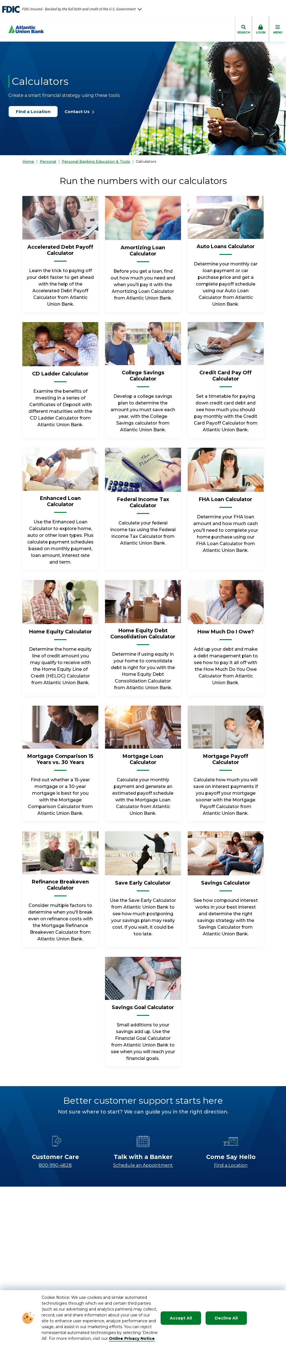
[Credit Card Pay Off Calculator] (225, 378)
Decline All (226, 1318)
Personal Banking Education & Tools (96, 161)
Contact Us (80, 111)
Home (28, 161)
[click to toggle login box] (260, 29)
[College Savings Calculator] (143, 378)
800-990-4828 (55, 1165)
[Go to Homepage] (22, 29)
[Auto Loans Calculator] (226, 248)
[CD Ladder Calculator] (60, 376)
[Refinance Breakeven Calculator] (60, 887)
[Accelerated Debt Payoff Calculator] (60, 252)
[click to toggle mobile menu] (277, 29)
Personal (48, 161)
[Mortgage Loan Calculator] (143, 761)
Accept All (181, 1318)
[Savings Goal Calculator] (143, 1009)
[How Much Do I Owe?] (225, 634)
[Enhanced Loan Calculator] (60, 503)
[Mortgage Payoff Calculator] (225, 761)
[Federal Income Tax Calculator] (143, 504)
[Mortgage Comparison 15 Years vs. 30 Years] (60, 761)
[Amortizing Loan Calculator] (143, 253)
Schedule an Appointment (143, 1165)
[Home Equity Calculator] (60, 634)
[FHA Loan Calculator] (225, 501)
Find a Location (36, 111)
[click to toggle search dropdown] (243, 29)
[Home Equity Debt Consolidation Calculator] (143, 636)
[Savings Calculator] (225, 885)
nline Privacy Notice (134, 1338)
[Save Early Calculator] (143, 885)
